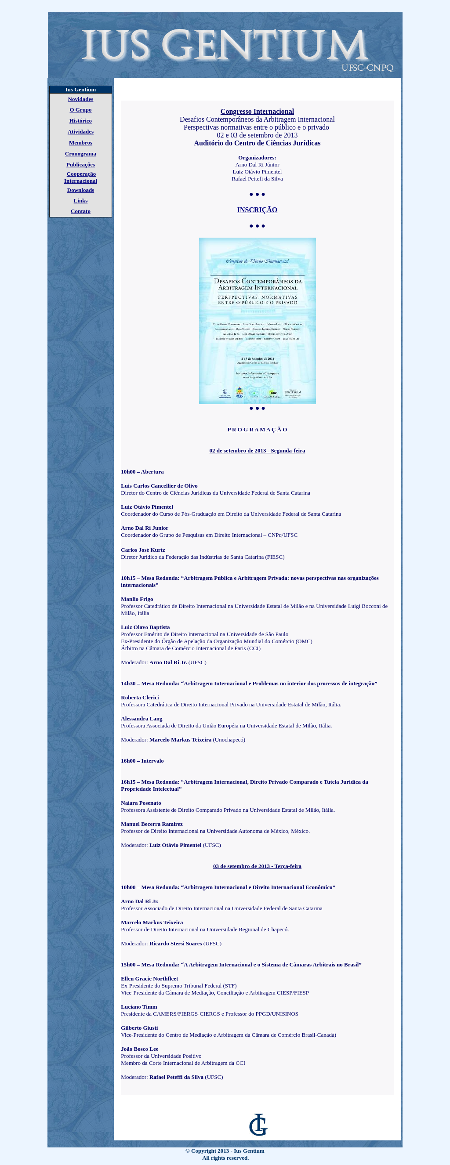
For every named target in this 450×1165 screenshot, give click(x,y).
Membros (80, 142)
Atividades (81, 131)
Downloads (80, 190)
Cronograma (80, 153)
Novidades (81, 99)
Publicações (80, 164)
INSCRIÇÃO (257, 209)
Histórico (80, 120)
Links (81, 200)
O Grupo (80, 109)
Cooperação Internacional (80, 177)
